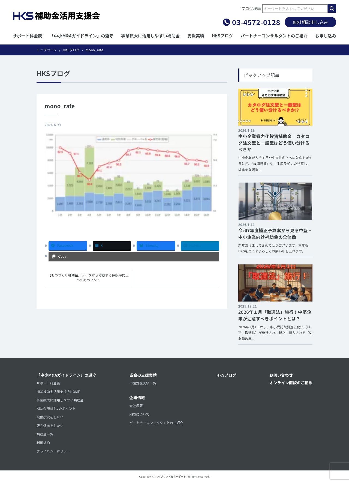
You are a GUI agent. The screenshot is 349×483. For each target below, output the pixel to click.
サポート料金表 (27, 35)
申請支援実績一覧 (143, 383)
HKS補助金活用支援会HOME (58, 391)
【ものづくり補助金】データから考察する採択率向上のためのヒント (88, 277)
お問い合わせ (281, 375)
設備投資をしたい (50, 417)
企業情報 (137, 397)
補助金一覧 (45, 434)
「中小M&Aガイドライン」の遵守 (81, 35)
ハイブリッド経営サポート (170, 476)
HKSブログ (222, 35)
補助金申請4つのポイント (56, 408)
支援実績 (195, 35)
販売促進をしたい (50, 425)
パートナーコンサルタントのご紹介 (274, 35)
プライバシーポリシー (53, 451)
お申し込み (325, 35)
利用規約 (43, 442)
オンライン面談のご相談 (290, 382)
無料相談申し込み (310, 22)
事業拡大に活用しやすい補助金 (150, 35)
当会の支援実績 (143, 375)
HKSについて (140, 414)
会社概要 (136, 405)
